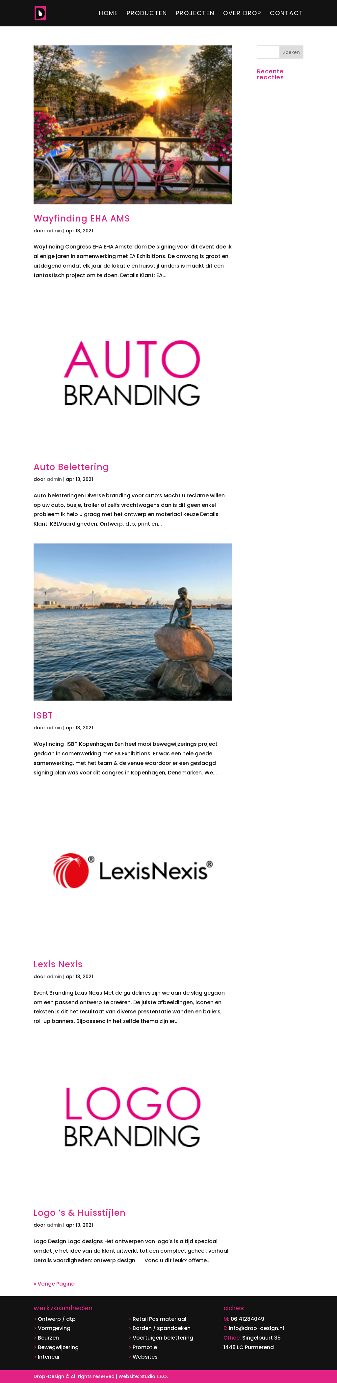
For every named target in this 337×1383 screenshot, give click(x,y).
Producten (147, 14)
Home (108, 14)
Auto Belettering (71, 467)
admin (54, 230)
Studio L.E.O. (154, 1376)
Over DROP (242, 14)
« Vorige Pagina (54, 1284)
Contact (286, 14)
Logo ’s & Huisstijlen (80, 1213)
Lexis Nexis (58, 964)
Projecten (195, 14)
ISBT (43, 715)
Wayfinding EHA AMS (82, 218)
